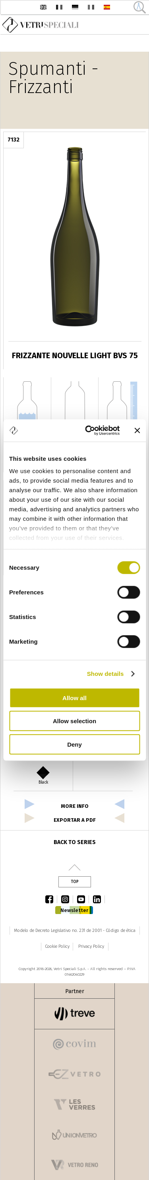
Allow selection (74, 721)
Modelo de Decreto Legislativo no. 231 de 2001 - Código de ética (74, 930)
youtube (83, 899)
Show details (105, 673)
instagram (67, 899)
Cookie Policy (57, 946)
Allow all (74, 697)
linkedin (99, 899)
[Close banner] (137, 430)
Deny (74, 744)
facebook (51, 899)
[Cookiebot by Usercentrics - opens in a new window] (89, 430)
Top (75, 881)
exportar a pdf (75, 820)
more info (75, 806)
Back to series (75, 842)
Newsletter (74, 910)
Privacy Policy (91, 946)
